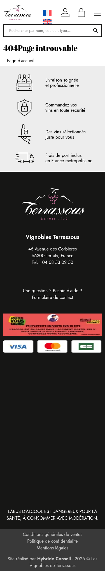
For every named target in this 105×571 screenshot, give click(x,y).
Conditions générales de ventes (52, 534)
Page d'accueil (20, 60)
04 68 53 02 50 (57, 262)
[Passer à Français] (47, 13)
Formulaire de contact (52, 297)
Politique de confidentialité (52, 541)
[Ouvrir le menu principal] (97, 12)
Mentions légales (52, 548)
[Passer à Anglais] (47, 22)
